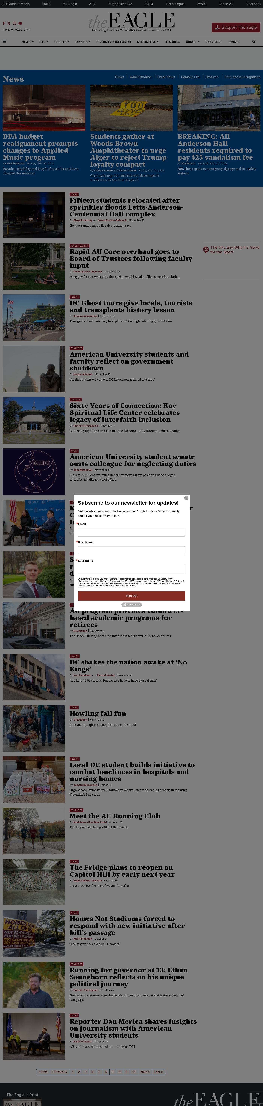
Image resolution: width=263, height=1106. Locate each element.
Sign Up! (131, 595)
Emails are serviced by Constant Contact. (118, 585)
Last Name (85, 560)
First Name (86, 542)
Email (82, 524)
